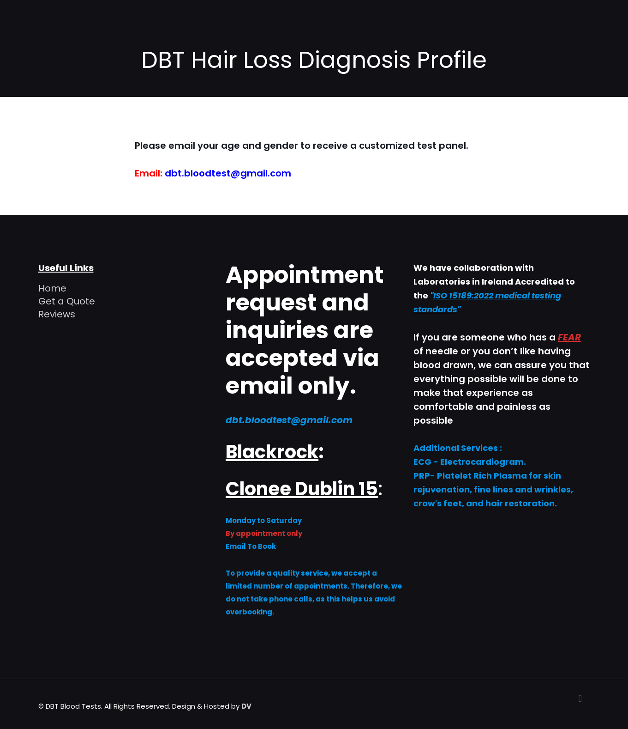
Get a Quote (66, 301)
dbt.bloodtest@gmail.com (228, 173)
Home (52, 288)
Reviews (56, 314)
